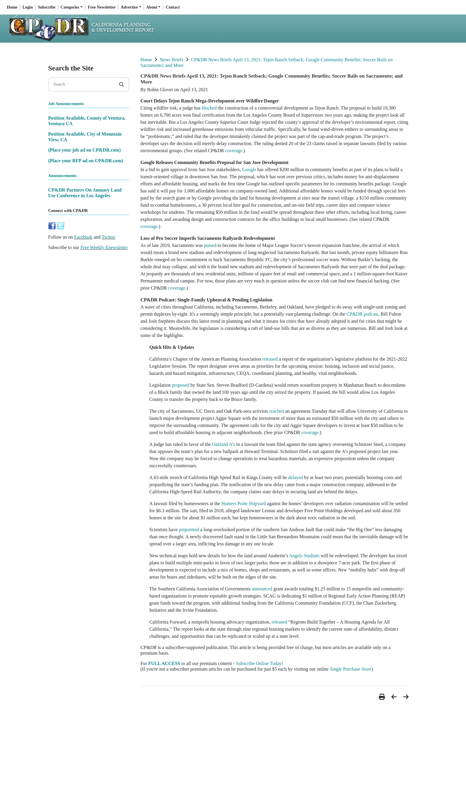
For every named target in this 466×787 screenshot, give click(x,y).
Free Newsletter (102, 7)
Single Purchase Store (350, 669)
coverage (233, 150)
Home (12, 7)
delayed (295, 477)
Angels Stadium (304, 555)
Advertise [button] (129, 7)
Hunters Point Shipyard (243, 503)
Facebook (83, 237)
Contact (173, 7)
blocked (209, 107)
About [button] (151, 7)
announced (262, 588)
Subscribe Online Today (258, 663)
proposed (180, 385)
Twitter (108, 237)
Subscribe (46, 7)
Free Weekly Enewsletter (104, 247)
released (270, 359)
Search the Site (71, 68)
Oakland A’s (223, 444)
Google (249, 169)
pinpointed (189, 529)
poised (210, 245)
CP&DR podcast (362, 314)
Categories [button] (69, 7)
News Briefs (171, 59)
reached (276, 411)
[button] (383, 696)
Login (28, 7)
